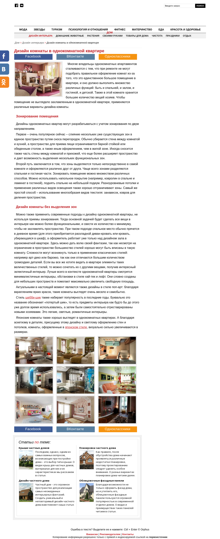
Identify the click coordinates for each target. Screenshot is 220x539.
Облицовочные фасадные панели (101, 480)
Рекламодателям (110, 534)
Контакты (128, 534)
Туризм (56, 29)
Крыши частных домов (34, 448)
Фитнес (120, 29)
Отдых (187, 36)
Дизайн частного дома (34, 480)
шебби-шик (33, 297)
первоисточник (158, 537)
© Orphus (143, 529)
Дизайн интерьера (41, 36)
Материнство (142, 29)
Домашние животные (70, 36)
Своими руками (113, 36)
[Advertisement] (174, 72)
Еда (161, 29)
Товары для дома (137, 36)
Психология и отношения (88, 29)
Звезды (39, 29)
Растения (93, 36)
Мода (23, 29)
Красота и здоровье (185, 29)
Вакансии (92, 534)
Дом (110, 32)
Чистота (157, 36)
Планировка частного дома (97, 448)
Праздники (173, 36)
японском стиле (76, 327)
